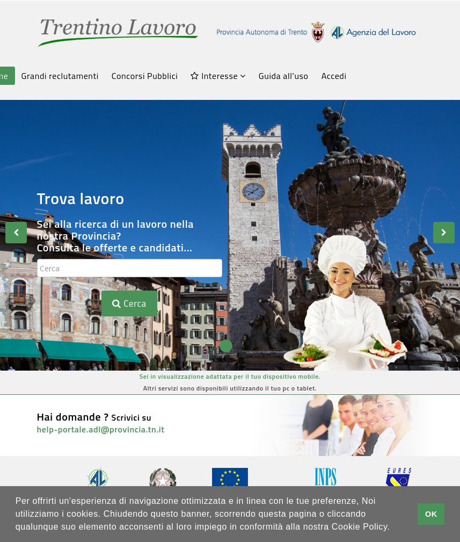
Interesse (218, 75)
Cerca (129, 303)
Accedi (334, 75)
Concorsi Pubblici (145, 75)
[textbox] (129, 268)
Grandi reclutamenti (60, 75)
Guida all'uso (284, 75)
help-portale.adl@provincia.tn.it (101, 429)
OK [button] (431, 514)
